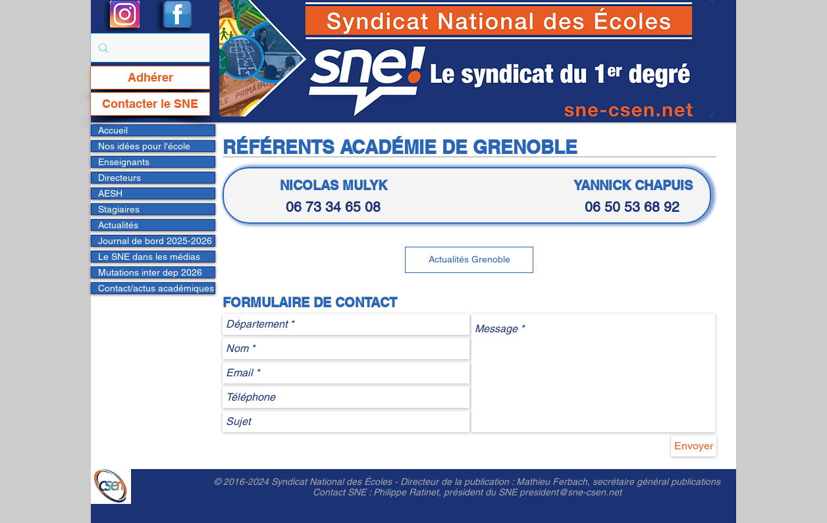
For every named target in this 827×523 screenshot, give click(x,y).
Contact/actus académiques (156, 288)
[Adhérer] (150, 77)
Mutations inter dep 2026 (150, 272)
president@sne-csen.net (571, 492)
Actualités (118, 225)
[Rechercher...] (149, 48)
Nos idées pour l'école (144, 146)
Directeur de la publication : (458, 481)
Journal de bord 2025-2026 (155, 241)
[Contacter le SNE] (150, 104)
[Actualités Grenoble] (469, 260)
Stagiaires (119, 209)
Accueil (113, 130)
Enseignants (123, 162)
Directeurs (119, 177)
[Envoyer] (693, 446)
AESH (110, 193)
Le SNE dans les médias (149, 256)
